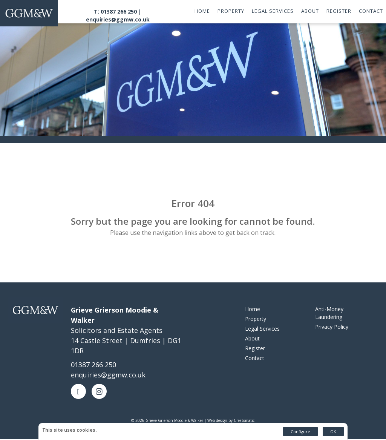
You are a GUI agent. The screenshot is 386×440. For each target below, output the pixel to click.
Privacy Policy (331, 327)
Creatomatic (244, 421)
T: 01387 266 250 (115, 11)
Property (231, 11)
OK (333, 431)
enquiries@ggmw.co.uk (118, 19)
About (310, 11)
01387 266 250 (93, 365)
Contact (371, 11)
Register (338, 11)
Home (202, 11)
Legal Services (273, 11)
